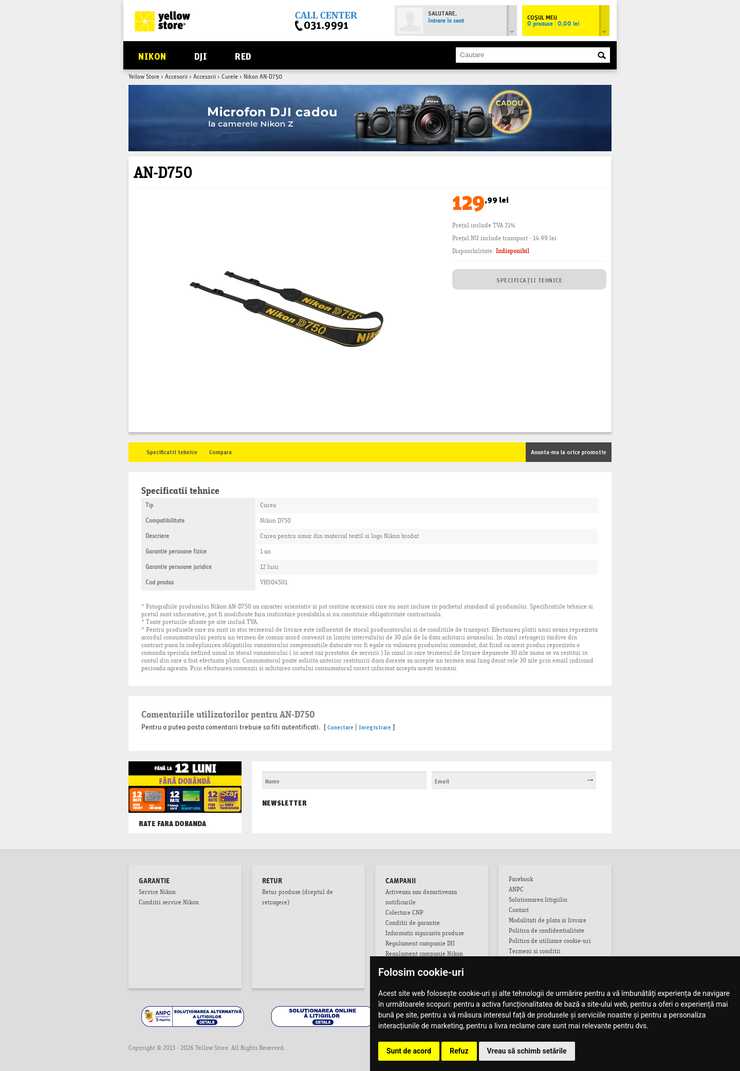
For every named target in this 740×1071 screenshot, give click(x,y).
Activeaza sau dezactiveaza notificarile (421, 898)
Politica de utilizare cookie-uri (550, 942)
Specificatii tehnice (171, 451)
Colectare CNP (404, 913)
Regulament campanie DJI (420, 944)
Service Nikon (157, 893)
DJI (200, 55)
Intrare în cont (446, 21)
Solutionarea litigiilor (538, 901)
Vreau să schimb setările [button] (527, 1051)
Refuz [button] (459, 1051)
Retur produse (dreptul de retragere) (297, 898)
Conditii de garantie (412, 924)
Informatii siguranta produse (424, 934)
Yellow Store (143, 77)
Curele (229, 77)
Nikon (152, 55)
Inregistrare (375, 726)
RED (242, 55)
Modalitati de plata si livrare (547, 921)
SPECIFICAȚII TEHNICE (529, 279)
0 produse (553, 24)
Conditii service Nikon (169, 903)
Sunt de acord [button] (408, 1051)
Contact (519, 911)
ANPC (516, 890)
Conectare (340, 726)
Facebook (521, 880)
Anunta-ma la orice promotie (568, 451)
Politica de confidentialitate (546, 931)
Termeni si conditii (535, 952)
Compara (220, 451)
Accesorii (176, 77)
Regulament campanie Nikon (424, 955)
